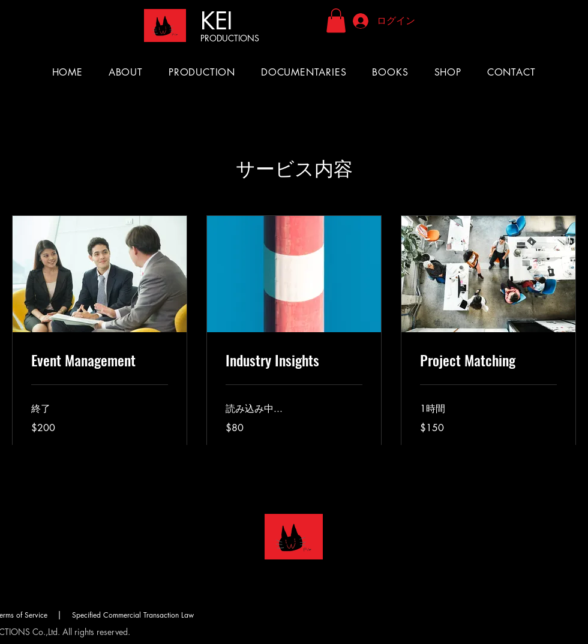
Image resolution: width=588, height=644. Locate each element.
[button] (336, 20)
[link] (99, 360)
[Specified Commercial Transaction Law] (132, 615)
